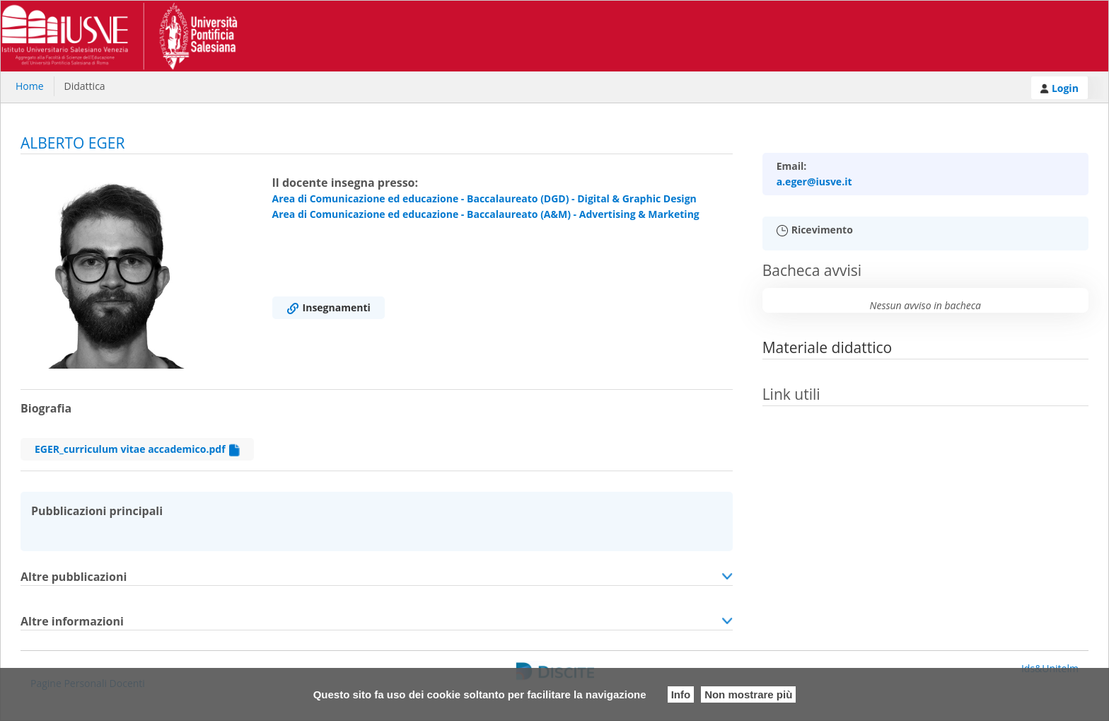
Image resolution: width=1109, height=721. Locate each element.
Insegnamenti (328, 307)
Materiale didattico (827, 347)
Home (30, 86)
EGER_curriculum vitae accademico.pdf (137, 449)
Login (1059, 88)
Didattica (84, 86)
